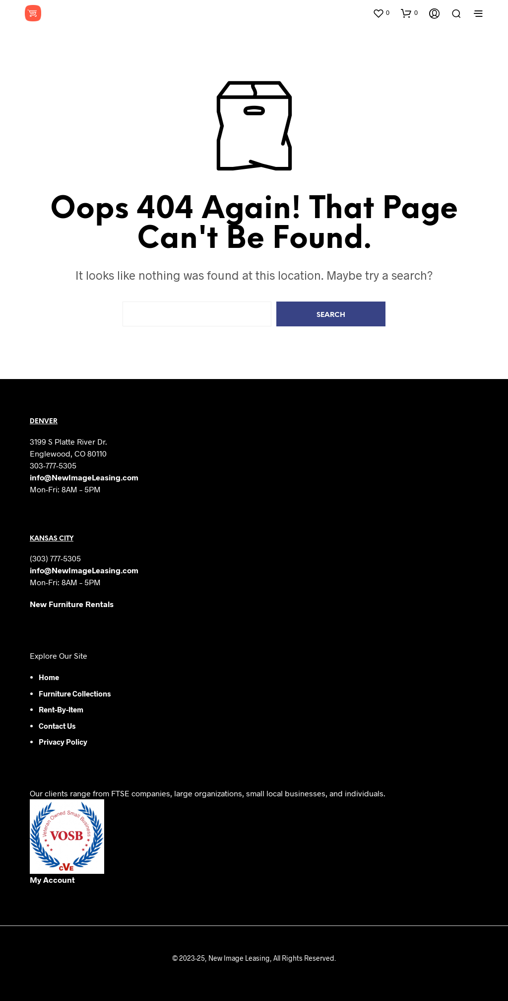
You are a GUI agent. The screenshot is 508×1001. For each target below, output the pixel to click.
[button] (381, 13)
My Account (52, 879)
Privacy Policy (63, 741)
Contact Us (57, 725)
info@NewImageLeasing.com (84, 477)
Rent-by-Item (61, 709)
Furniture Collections (75, 693)
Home (49, 677)
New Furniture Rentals (72, 604)
